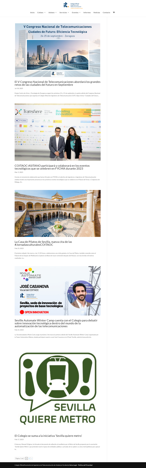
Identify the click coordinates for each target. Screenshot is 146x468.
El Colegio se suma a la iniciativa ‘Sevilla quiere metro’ (48, 435)
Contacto (106, 12)
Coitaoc (40, 12)
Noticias (96, 12)
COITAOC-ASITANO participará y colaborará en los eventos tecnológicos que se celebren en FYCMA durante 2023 (52, 167)
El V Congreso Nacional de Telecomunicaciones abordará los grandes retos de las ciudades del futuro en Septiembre (57, 83)
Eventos (75, 12)
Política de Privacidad (85, 465)
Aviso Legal (73, 465)
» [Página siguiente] (31, 458)
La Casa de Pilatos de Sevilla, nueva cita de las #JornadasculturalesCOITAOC (43, 243)
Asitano (51, 12)
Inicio (32, 12)
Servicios (63, 12)
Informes (87, 12)
